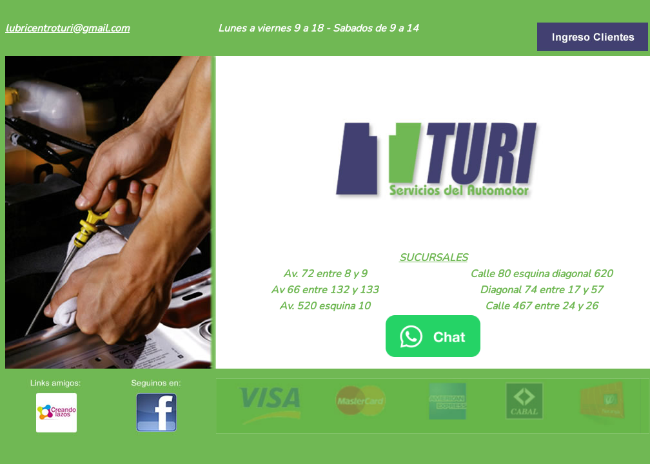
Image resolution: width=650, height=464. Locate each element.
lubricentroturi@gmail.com (67, 28)
